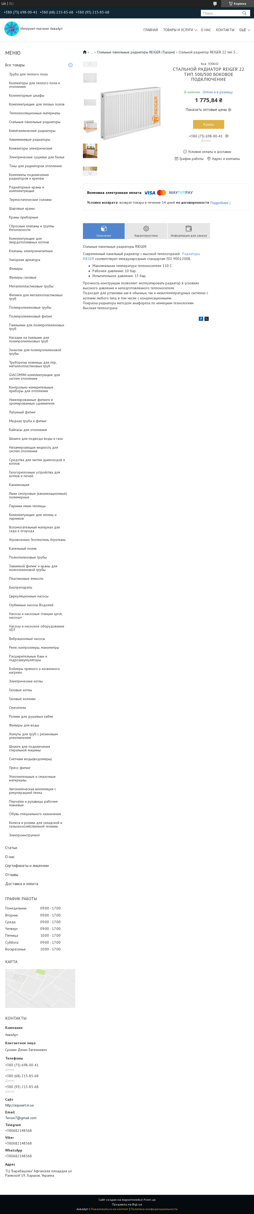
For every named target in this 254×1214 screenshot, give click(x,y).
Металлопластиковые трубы (31, 286)
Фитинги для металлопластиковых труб (36, 297)
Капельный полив (23, 548)
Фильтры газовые (23, 277)
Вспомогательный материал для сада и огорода (34, 529)
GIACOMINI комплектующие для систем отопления (34, 376)
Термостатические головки (30, 199)
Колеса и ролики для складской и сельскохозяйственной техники (35, 824)
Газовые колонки (22, 698)
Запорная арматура (24, 259)
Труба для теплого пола (28, 74)
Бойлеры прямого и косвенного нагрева (34, 670)
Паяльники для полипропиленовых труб (36, 327)
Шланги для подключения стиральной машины (29, 748)
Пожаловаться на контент (109, 1209)
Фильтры (16, 268)
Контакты (225, 29)
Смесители (17, 707)
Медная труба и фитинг (28, 421)
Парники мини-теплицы (27, 506)
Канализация (19, 484)
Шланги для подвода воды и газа (36, 438)
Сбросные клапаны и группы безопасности (31, 228)
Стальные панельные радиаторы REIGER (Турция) (136, 52)
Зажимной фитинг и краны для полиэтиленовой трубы (33, 568)
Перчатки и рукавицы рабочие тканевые (33, 803)
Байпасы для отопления (28, 429)
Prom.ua (150, 1200)
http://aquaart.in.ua (19, 1105)
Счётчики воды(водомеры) (30, 759)
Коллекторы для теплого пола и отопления (34, 85)
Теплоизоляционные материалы (34, 113)
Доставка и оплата (21, 883)
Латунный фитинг (22, 412)
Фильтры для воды (24, 725)
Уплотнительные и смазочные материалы (32, 778)
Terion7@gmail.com (21, 1118)
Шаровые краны (22, 208)
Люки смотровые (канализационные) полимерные (38, 495)
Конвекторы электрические (30, 148)
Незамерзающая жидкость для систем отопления (33, 449)
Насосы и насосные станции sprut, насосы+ (35, 615)
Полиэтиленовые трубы (28, 557)
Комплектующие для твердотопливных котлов (29, 240)
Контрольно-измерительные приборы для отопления (31, 389)
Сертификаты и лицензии (27, 865)
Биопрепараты (20, 587)
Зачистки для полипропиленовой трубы (35, 352)
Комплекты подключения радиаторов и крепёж (29, 176)
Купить (208, 124)
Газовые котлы (20, 690)
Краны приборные (23, 217)
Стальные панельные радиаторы (34, 121)
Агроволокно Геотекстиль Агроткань (37, 539)
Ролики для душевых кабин (31, 716)
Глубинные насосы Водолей (31, 605)
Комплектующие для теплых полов (37, 104)
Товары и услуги (178, 29)
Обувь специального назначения (35, 813)
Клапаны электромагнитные (31, 251)
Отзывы (11, 874)
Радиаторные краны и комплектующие (26, 189)
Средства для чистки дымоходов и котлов (37, 461)
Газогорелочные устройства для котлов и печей (34, 474)
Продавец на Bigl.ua (127, 1204)
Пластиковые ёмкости (26, 578)
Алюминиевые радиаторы (29, 139)
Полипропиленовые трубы (30, 307)
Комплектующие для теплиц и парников (33, 516)
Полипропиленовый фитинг (30, 316)
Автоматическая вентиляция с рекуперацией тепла (32, 791)
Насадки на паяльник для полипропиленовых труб (29, 339)
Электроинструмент (24, 835)
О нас (206, 29)
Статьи (11, 847)
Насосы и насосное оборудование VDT (36, 628)
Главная (151, 29)
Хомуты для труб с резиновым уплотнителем (33, 736)
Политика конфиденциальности (154, 1209)
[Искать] (244, 13)
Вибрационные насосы (27, 638)
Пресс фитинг (20, 767)
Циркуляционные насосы (28, 596)
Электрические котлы (26, 681)
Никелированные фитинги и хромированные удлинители (31, 401)
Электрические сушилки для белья (36, 157)
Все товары (15, 64)
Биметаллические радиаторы (32, 130)
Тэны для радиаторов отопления (35, 166)
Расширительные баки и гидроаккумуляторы (28, 658)
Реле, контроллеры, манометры (34, 647)
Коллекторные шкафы (26, 95)
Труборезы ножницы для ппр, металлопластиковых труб (33, 364)
